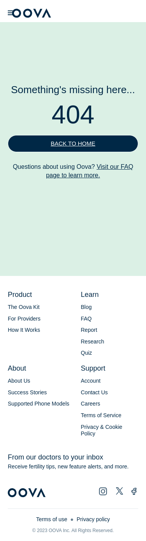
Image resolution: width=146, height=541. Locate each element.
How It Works (24, 330)
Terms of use (51, 519)
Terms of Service (101, 415)
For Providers (24, 319)
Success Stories (27, 392)
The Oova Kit (24, 307)
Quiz (86, 353)
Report (89, 330)
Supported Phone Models (38, 404)
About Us (19, 381)
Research (92, 341)
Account (91, 381)
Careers (90, 404)
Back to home (73, 143)
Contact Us (94, 392)
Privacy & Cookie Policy (102, 430)
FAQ (86, 319)
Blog (86, 307)
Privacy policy (93, 519)
